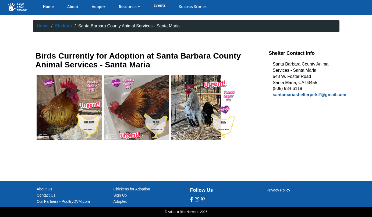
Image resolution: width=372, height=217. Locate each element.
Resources (129, 6)
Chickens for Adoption (132, 189)
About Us (44, 189)
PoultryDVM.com (76, 201)
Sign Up (120, 195)
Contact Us (46, 195)
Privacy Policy (278, 190)
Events (160, 5)
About (72, 6)
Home (48, 6)
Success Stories (192, 6)
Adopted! (121, 201)
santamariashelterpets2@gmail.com (309, 94)
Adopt (98, 6)
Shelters (63, 26)
